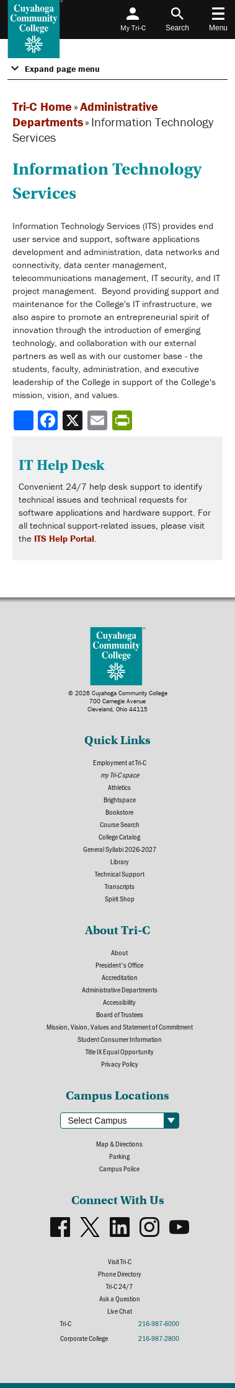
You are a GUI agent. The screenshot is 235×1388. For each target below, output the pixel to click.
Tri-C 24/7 (119, 1286)
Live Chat (119, 1311)
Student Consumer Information (120, 1039)
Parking (119, 1156)
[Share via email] (98, 420)
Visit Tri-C (119, 1261)
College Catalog (119, 836)
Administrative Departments (119, 989)
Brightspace (120, 799)
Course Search (120, 824)
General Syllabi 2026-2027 (119, 849)
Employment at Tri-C (119, 762)
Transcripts (120, 886)
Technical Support (119, 873)
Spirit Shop (120, 898)
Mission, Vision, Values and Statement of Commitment (120, 1026)
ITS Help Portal (64, 538)
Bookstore (119, 812)
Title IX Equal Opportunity (120, 1051)
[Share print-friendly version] (123, 420)
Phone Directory (119, 1273)
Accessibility (119, 1002)
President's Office (119, 964)
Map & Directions (119, 1143)
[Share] (23, 420)
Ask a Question (119, 1298)
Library (119, 861)
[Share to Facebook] (49, 420)
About (119, 952)
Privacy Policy (119, 1064)
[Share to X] (73, 420)
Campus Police (119, 1168)
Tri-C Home (42, 106)
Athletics (119, 787)
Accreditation (120, 977)
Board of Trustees (119, 1014)
